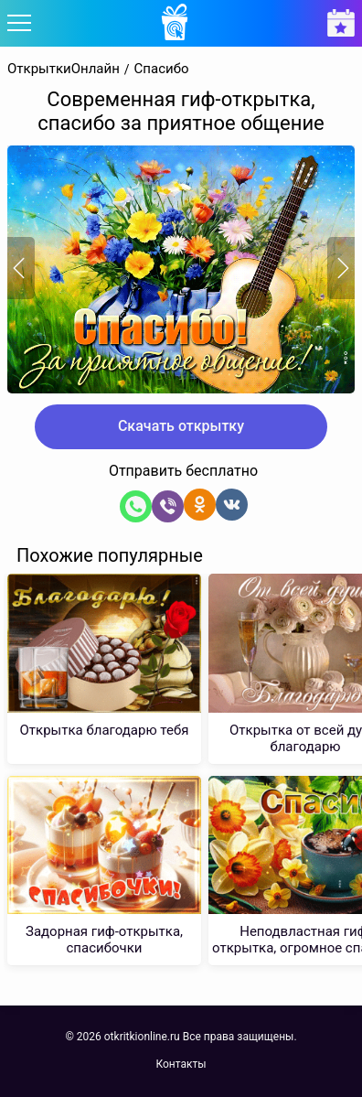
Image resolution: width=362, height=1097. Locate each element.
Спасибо (161, 69)
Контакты (180, 1064)
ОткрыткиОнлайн (63, 69)
